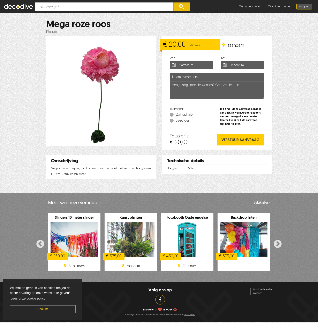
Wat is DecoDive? (249, 6)
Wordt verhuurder (279, 6)
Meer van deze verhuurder (75, 203)
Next (277, 244)
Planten (52, 32)
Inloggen (304, 6)
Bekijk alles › (261, 202)
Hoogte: (172, 168)
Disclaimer (189, 315)
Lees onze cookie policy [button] (27, 298)
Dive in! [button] (42, 309)
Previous (40, 244)
